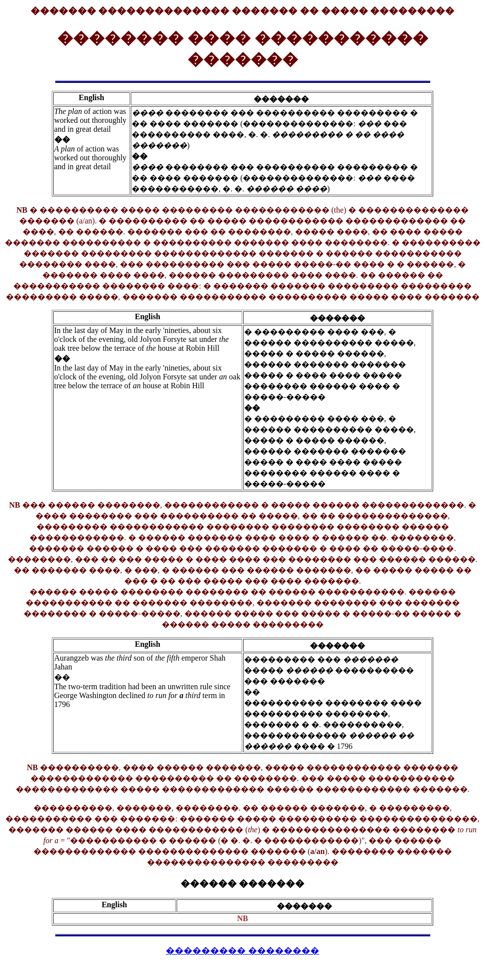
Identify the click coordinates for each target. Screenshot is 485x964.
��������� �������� (242, 951)
